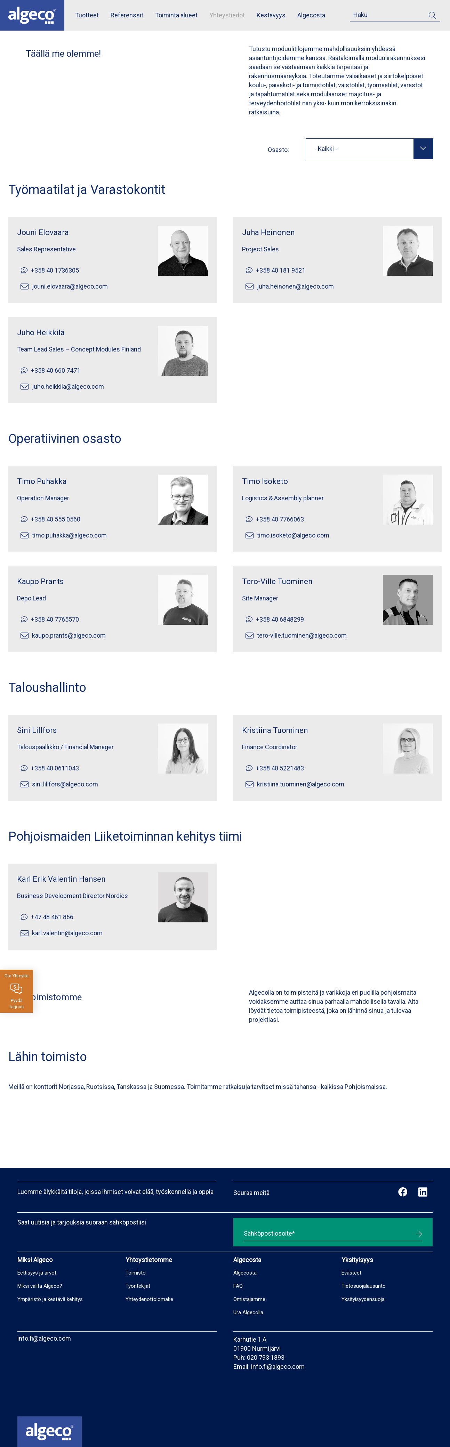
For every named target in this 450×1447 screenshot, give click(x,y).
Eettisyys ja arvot (36, 1273)
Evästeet (351, 1273)
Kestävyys (271, 15)
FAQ (238, 1286)
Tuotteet (87, 15)
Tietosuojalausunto (363, 1286)
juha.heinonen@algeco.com (295, 286)
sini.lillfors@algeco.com (65, 784)
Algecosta (311, 15)
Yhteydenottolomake (149, 1299)
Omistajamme (249, 1299)
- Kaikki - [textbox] (325, 148)
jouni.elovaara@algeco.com (70, 286)
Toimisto (136, 1273)
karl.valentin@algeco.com (67, 933)
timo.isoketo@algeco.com (293, 535)
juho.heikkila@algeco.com (68, 386)
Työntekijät (138, 1286)
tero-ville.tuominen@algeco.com (302, 635)
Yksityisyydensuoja (363, 1299)
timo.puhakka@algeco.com (69, 535)
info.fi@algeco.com (44, 1338)
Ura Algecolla (248, 1312)
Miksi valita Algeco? (39, 1286)
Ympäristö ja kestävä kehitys (50, 1299)
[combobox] (369, 148)
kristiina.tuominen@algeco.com (300, 784)
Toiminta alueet (176, 15)
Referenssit (127, 15)
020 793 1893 (265, 1357)
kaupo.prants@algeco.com (69, 635)
